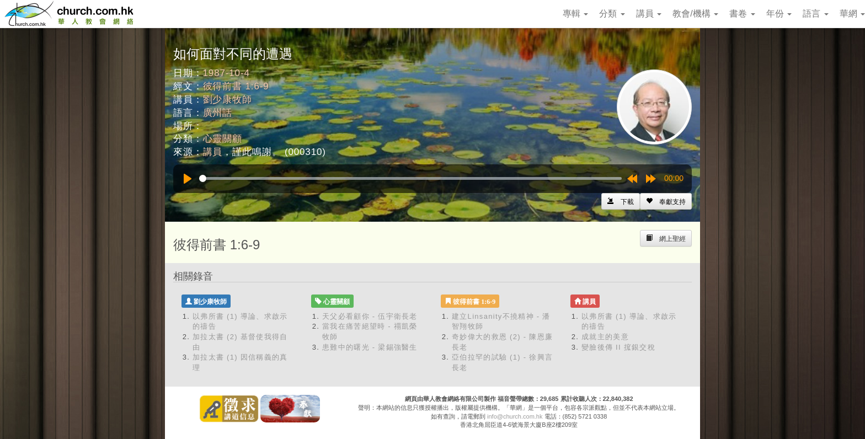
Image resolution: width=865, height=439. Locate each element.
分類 (611, 13)
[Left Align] (666, 201)
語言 (815, 13)
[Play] (187, 179)
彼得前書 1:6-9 (236, 86)
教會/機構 (695, 13)
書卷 (742, 13)
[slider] (410, 178)
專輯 (575, 13)
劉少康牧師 (227, 99)
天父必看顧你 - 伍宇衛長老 (370, 316)
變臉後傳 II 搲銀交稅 (618, 347)
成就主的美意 (605, 337)
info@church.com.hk (514, 416)
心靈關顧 (222, 138)
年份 (779, 13)
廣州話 (218, 113)
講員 (648, 13)
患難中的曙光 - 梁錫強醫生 (370, 347)
